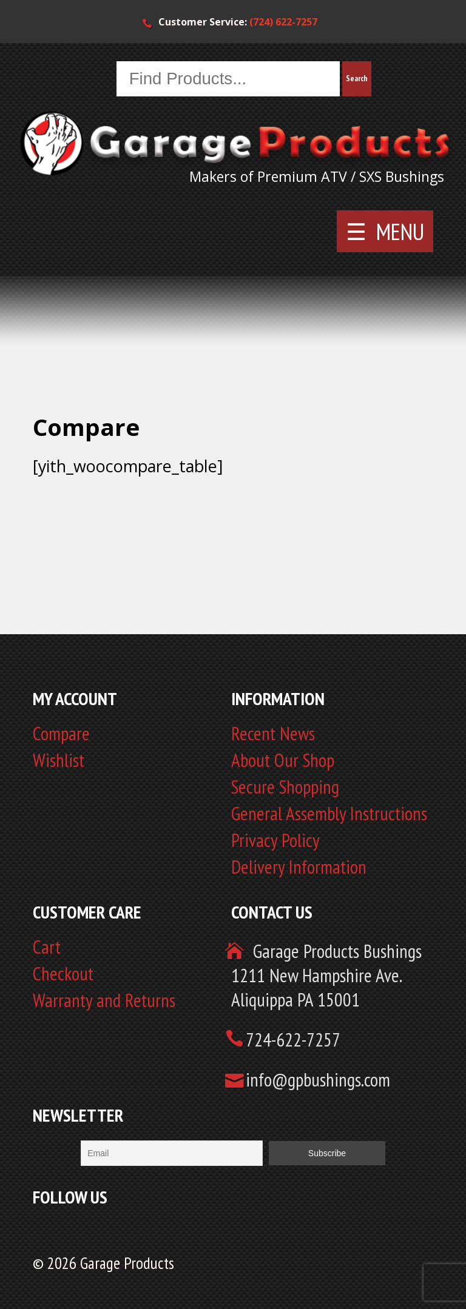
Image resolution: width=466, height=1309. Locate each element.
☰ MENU (385, 231)
